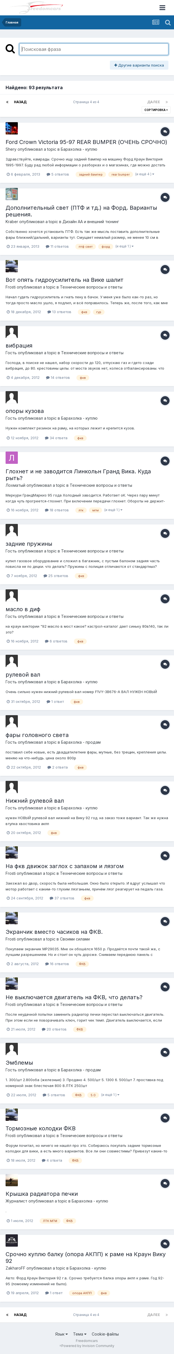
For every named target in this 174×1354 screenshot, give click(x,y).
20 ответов (54, 1029)
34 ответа (56, 438)
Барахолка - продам (81, 742)
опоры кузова (25, 411)
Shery (11, 149)
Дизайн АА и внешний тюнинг (90, 221)
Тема (79, 1334)
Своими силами (75, 939)
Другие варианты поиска (139, 65)
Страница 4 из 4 (87, 102)
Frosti (11, 287)
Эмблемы (19, 1062)
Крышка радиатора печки (42, 1193)
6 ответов (56, 641)
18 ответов (57, 510)
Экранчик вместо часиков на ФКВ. (54, 931)
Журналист (16, 1201)
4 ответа (52, 1160)
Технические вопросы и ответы (91, 287)
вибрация (19, 345)
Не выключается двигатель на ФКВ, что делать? (74, 997)
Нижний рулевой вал (35, 800)
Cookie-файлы (105, 1334)
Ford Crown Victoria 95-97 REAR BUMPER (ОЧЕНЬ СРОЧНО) (86, 142)
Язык (61, 1334)
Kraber (12, 221)
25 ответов (56, 575)
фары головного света (37, 735)
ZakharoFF (15, 1268)
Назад (20, 102)
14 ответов (58, 377)
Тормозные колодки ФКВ (41, 1128)
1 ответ (55, 701)
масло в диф (23, 609)
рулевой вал (23, 674)
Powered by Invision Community (87, 1346)
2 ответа (57, 767)
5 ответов (58, 174)
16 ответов (57, 963)
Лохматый (15, 485)
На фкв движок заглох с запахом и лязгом (65, 866)
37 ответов (62, 898)
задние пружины (29, 543)
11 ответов (57, 246)
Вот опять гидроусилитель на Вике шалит (65, 280)
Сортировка (156, 110)
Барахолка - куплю (79, 149)
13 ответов (59, 311)
